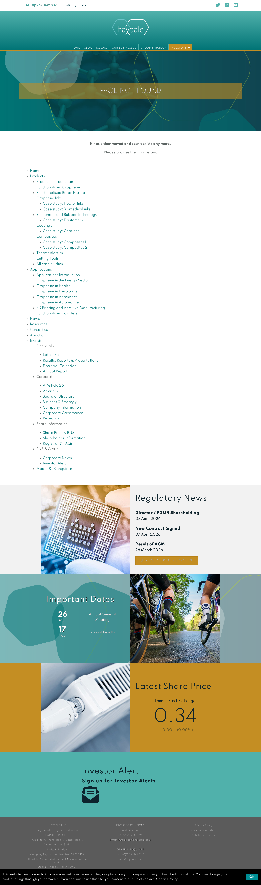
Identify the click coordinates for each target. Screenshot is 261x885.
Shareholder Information (64, 438)
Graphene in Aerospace (57, 297)
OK (252, 877)
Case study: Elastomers (63, 220)
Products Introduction (54, 182)
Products (37, 176)
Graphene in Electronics (56, 291)
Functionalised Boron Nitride (60, 193)
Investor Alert (54, 463)
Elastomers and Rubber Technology (66, 215)
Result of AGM (150, 544)
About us (37, 335)
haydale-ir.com (130, 830)
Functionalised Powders (56, 313)
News (35, 319)
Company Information (62, 407)
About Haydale (96, 48)
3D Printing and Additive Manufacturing (70, 308)
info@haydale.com (77, 5)
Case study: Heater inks (63, 203)
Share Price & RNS (58, 433)
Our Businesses (124, 48)
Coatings (44, 225)
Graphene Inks (49, 198)
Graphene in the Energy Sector (62, 280)
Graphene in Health (53, 286)
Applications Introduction (58, 275)
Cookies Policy (167, 879)
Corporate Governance (63, 413)
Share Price (175, 707)
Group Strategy (153, 48)
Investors (179, 48)
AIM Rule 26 (53, 385)
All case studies (49, 264)
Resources (38, 324)
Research (51, 418)
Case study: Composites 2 (65, 247)
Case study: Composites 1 (64, 242)
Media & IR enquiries (54, 469)
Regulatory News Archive (166, 560)
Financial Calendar (59, 366)
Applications (41, 269)
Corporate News (57, 458)
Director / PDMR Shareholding (167, 513)
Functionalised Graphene (58, 187)
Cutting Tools (47, 258)
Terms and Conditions (203, 830)
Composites (46, 236)
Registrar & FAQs (58, 443)
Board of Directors (58, 396)
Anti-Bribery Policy (203, 835)
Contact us (39, 330)
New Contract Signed (157, 529)
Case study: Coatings (61, 231)
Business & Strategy (60, 402)
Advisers (50, 391)
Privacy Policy (203, 825)
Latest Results (54, 355)
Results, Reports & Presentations (70, 360)
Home (76, 48)
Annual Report (55, 371)
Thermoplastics (49, 253)
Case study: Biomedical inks (67, 209)
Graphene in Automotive (57, 302)
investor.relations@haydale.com (130, 840)
